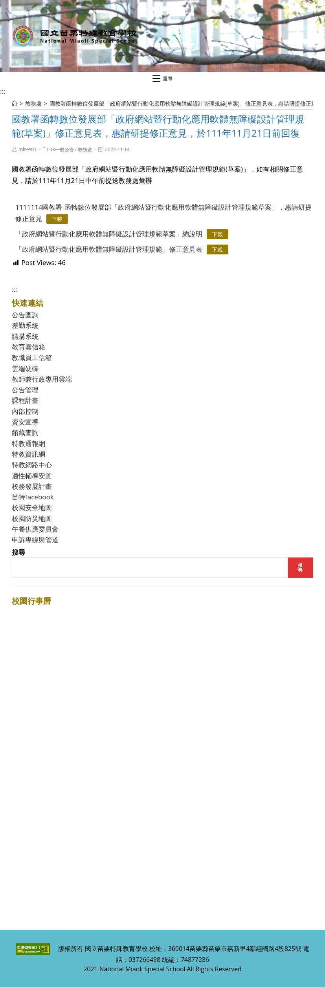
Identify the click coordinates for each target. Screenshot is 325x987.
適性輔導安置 (32, 475)
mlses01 (27, 149)
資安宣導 (25, 421)
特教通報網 (28, 443)
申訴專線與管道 (35, 539)
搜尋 (18, 552)
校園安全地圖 (32, 507)
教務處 (85, 149)
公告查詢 (25, 314)
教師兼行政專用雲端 (42, 379)
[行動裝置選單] (163, 79)
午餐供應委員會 (35, 529)
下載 (56, 219)
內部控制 (25, 411)
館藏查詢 (25, 432)
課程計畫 (25, 400)
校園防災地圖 (32, 518)
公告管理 (25, 389)
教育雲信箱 (28, 346)
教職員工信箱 (32, 357)
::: (2, 91)
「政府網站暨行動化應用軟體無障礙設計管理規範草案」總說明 (108, 233)
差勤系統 (25, 325)
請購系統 (25, 336)
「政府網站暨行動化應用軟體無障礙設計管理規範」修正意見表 (108, 249)
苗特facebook (33, 496)
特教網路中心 (32, 464)
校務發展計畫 (32, 486)
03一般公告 (62, 149)
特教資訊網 (28, 454)
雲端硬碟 (25, 368)
